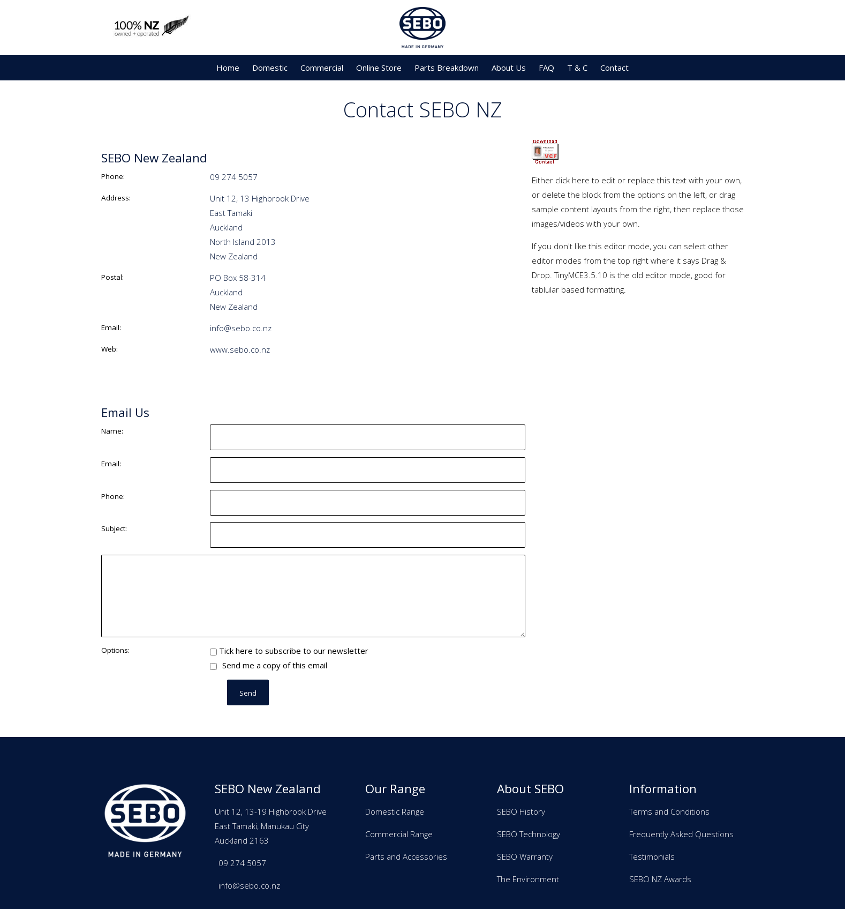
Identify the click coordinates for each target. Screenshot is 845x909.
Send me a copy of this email (268, 665)
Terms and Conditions (669, 811)
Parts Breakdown (446, 67)
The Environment (528, 879)
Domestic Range (394, 811)
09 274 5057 (234, 177)
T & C (577, 67)
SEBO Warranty (525, 856)
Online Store (379, 67)
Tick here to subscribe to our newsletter (289, 650)
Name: (112, 431)
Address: (116, 198)
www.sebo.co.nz (240, 349)
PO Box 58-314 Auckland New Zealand (238, 292)
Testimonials (652, 856)
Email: (111, 327)
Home (227, 67)
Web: (109, 349)
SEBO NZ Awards (660, 879)
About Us (509, 67)
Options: (115, 650)
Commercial (321, 67)
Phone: (113, 176)
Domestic (270, 67)
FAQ (546, 67)
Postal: (112, 277)
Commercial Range (399, 834)
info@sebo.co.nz (240, 328)
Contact (614, 67)
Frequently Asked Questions (681, 834)
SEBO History (521, 811)
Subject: (114, 528)
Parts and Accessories (406, 856)
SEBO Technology (528, 834)
